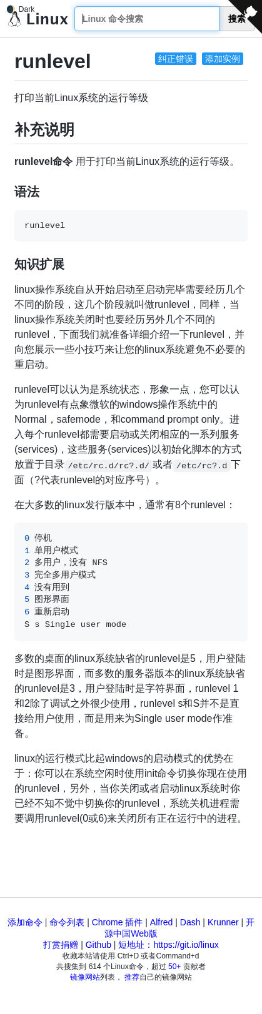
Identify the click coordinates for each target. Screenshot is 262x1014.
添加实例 (222, 59)
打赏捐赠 (60, 945)
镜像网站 (85, 977)
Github (98, 945)
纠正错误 (175, 59)
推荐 (131, 977)
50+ (174, 966)
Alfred (161, 922)
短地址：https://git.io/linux (168, 945)
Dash (190, 922)
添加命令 (25, 922)
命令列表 (66, 922)
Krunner (223, 922)
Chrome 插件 (117, 922)
